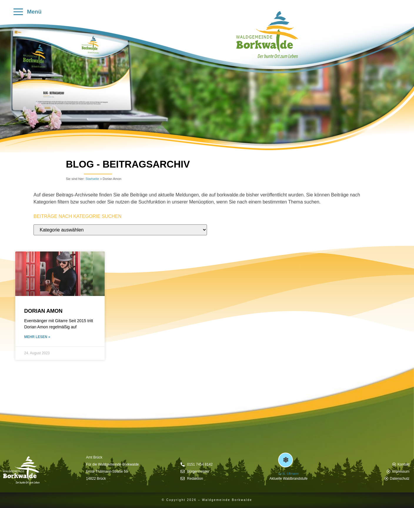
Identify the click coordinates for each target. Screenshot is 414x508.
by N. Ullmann (288, 473)
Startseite (92, 179)
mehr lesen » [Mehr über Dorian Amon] (37, 337)
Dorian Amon (43, 311)
